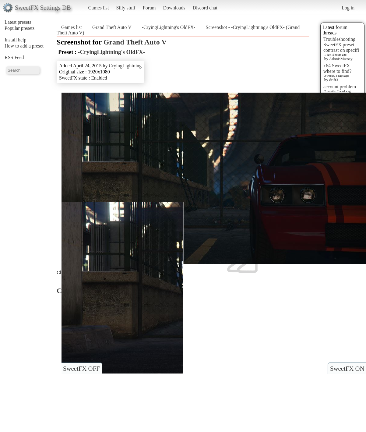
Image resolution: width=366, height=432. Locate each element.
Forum (149, 7)
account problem (339, 86)
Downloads (174, 7)
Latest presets (18, 22)
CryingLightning (125, 65)
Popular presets (19, 28)
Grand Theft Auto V (112, 27)
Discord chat (204, 7)
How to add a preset (24, 45)
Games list (98, 7)
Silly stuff (125, 7)
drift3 (333, 79)
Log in (348, 7)
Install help (15, 39)
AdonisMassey (341, 58)
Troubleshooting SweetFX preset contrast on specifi (341, 45)
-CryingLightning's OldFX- (168, 27)
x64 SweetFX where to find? (337, 68)
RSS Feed (14, 57)
